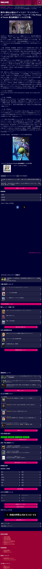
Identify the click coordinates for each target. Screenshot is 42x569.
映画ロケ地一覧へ (20, 506)
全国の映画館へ (20, 488)
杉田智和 (3, 197)
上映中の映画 (7, 536)
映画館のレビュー (8, 551)
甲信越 (2, 479)
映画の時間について (20, 519)
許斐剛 (2, 194)
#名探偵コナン (18, 437)
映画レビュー (20, 430)
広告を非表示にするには (34, 252)
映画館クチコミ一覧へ (20, 504)
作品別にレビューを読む (9, 544)
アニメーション (25, 495)
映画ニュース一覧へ (20, 188)
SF (1, 497)
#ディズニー (25, 437)
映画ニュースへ (20, 390)
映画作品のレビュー (8, 542)
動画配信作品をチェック (20, 350)
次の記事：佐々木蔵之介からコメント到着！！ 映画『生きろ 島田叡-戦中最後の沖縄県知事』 (20, 180)
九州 (2, 485)
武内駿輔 (3, 199)
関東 (23, 472)
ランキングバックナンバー (10, 559)
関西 (2, 474)
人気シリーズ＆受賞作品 (9, 541)
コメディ (3, 500)
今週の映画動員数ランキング (7, 304)
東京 (2, 472)
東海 (23, 474)
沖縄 (23, 485)
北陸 (23, 479)
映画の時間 (3, 7)
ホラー (23, 500)
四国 (23, 482)
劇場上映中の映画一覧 (20, 327)
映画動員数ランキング (9, 558)
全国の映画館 (7, 550)
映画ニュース (10, 7)
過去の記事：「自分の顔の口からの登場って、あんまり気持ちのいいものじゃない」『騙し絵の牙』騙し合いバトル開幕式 (20, 184)
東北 (23, 477)
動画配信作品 (7, 567)
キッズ (23, 497)
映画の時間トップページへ (7, 526)
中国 (2, 482)
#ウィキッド (10, 437)
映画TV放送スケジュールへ (20, 462)
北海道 (2, 477)
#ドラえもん (3, 437)
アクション (3, 495)
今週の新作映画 (7, 538)
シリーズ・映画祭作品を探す (20, 439)
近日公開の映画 (7, 539)
